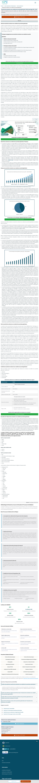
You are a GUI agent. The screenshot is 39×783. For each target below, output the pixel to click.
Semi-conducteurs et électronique (10, 5)
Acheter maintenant (19, 724)
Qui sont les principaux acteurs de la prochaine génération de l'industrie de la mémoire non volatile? (20, 702)
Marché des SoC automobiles (9, 709)
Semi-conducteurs (20, 5)
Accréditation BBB (28, 609)
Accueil (2, 5)
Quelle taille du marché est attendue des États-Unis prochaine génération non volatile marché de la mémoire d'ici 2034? (20, 698)
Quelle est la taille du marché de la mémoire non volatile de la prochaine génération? (20, 685)
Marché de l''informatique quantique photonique (13, 711)
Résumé (19, 20)
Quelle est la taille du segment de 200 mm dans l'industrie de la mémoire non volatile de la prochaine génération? (20, 694)
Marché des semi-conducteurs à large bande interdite (13, 712)
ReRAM (9, 160)
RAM (12, 160)
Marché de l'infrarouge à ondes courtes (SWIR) (12, 714)
